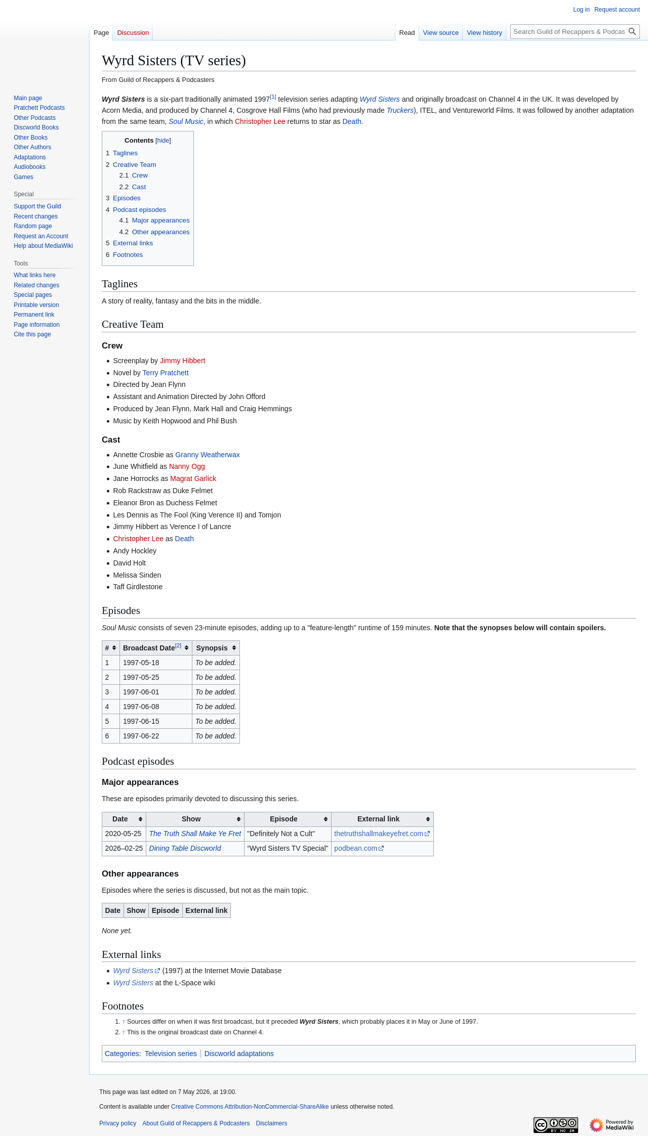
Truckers (400, 110)
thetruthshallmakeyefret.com (378, 833)
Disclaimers (271, 1123)
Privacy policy (117, 1123)
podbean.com (355, 848)
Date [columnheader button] (120, 819)
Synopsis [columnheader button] (212, 648)
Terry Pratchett (166, 373)
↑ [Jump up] (123, 1021)
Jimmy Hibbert (182, 361)
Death (351, 121)
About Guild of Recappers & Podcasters (196, 1123)
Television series (171, 1054)
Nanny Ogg (187, 466)
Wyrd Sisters (123, 99)
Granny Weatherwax (207, 455)
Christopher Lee (260, 121)
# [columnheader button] (107, 648)
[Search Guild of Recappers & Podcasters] (575, 31)
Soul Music (186, 121)
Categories (122, 1054)
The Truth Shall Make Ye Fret (195, 833)
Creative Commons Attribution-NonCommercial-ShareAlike (250, 1106)
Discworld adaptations (239, 1054)
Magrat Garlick (193, 478)
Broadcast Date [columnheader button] (152, 647)
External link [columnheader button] (378, 819)
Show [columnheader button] (191, 819)
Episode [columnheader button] (283, 819)
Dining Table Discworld (185, 848)
